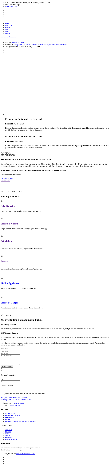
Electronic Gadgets (9, 303)
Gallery (7, 29)
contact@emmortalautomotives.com (54, 44)
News (7, 31)
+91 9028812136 (11, 6)
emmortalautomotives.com (25, 456)
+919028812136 (18, 42)
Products (8, 27)
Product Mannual (11, 441)
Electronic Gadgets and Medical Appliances (20, 423)
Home (7, 23)
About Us (8, 25)
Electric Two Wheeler (12, 417)
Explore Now (5, 181)
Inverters (5, 261)
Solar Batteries (8, 206)
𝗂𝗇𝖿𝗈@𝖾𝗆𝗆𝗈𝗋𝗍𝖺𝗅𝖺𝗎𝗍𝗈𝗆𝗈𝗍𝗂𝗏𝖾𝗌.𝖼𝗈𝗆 (28, 44)
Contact (8, 33)
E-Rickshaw (6, 241)
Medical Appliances (10, 283)
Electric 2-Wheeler (9, 224)
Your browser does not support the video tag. (57, 88)
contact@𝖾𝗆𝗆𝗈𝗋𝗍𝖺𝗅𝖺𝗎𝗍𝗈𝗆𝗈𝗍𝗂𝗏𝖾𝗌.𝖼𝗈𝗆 (16, 401)
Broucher (8, 439)
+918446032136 (14, 407)
